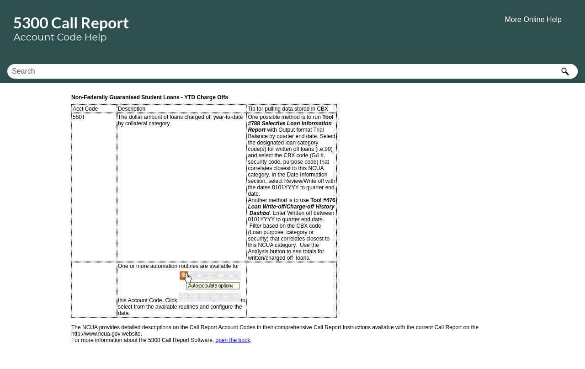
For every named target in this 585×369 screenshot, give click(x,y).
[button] (565, 71)
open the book (233, 340)
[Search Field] (292, 71)
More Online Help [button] (533, 19)
